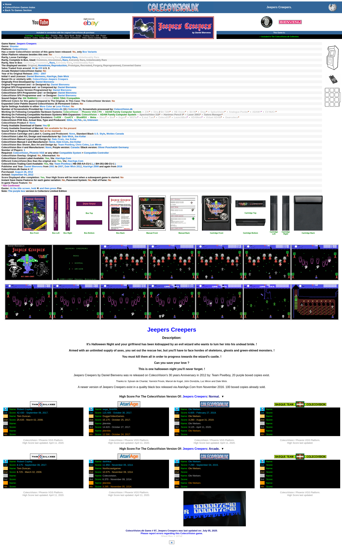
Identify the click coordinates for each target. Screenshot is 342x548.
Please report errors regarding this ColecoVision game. (172, 533)
